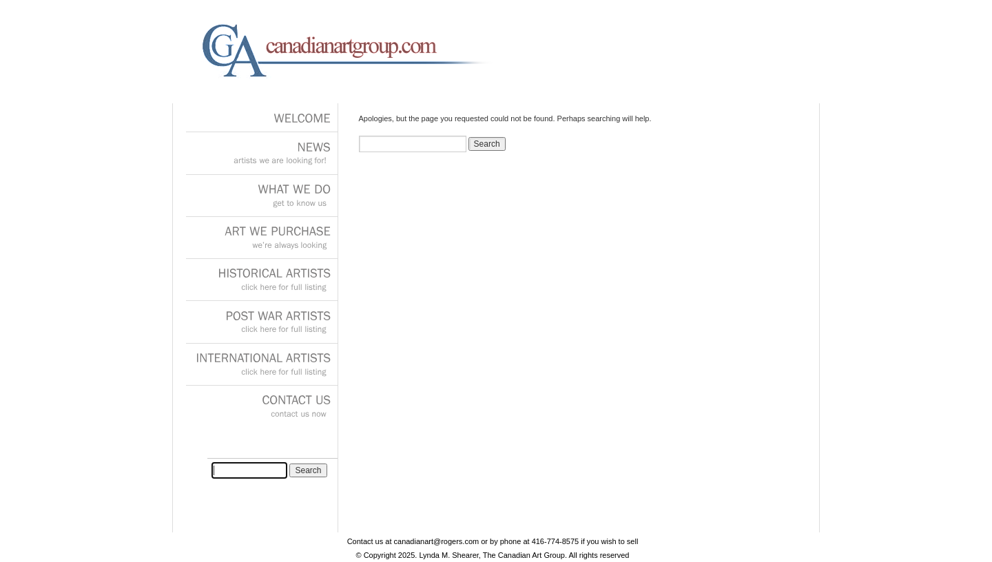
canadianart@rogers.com (436, 541)
